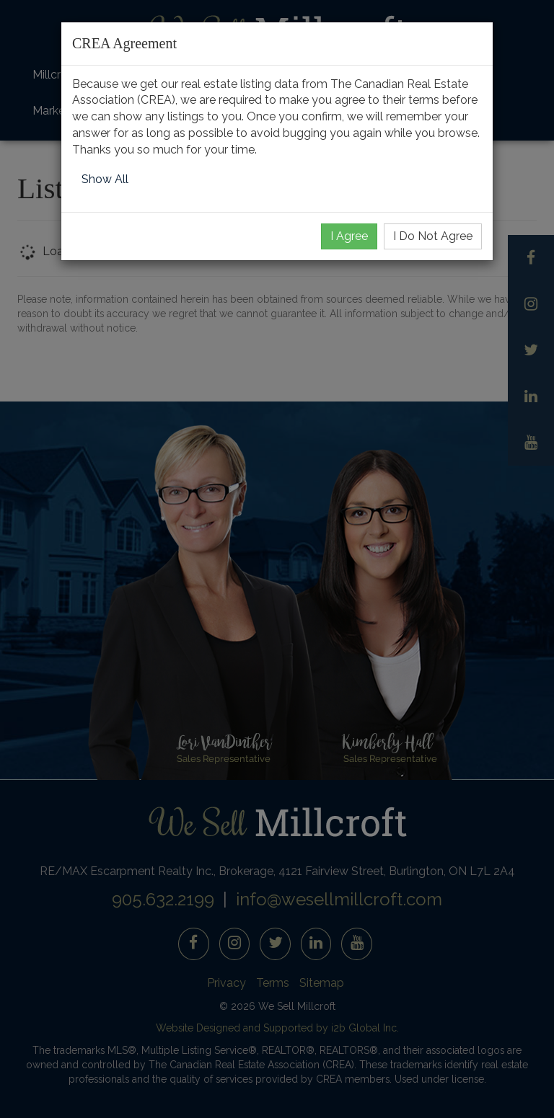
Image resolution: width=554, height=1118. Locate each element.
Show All (105, 179)
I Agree (349, 236)
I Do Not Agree (432, 236)
